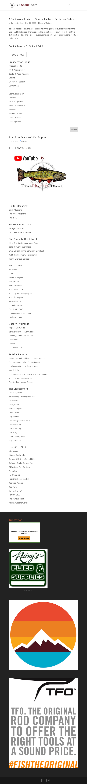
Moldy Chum (14, 404)
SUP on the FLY (15, 347)
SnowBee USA (15, 301)
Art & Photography (16, 70)
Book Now (18, 54)
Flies (10, 90)
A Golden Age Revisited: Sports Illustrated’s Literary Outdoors (43, 19)
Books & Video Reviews (19, 74)
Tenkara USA (14, 495)
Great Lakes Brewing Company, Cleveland (26, 251)
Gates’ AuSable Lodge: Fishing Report (24, 362)
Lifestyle (12, 97)
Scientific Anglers (16, 297)
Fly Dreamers (14, 475)
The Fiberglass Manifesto (19, 420)
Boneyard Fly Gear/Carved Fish (22, 332)
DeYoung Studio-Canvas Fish (21, 335)
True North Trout (14, 141)
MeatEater (13, 400)
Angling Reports (15, 66)
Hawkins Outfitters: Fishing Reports (23, 366)
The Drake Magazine (17, 214)
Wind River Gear (15, 317)
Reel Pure (13, 487)
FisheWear (13, 269)
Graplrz (12, 273)
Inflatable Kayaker (16, 277)
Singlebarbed (14, 416)
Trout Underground (17, 436)
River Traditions (15, 285)
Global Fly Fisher (15, 392)
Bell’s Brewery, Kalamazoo (20, 247)
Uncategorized (15, 121)
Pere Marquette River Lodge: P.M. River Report (28, 374)
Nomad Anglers (15, 408)
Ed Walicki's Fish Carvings (19, 467)
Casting (12, 78)
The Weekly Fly (15, 424)
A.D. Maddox (14, 451)
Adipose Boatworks (17, 328)
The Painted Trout (16, 499)
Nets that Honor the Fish (19, 479)
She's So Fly (14, 412)
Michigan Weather (16, 228)
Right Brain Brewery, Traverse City (23, 255)
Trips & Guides (15, 117)
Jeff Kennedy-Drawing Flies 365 (22, 396)
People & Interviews (17, 105)
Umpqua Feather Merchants (20, 313)
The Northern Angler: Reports (21, 382)
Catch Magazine (15, 210)
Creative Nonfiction (17, 82)
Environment (14, 86)
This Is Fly (13, 432)
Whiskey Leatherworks (18, 503)
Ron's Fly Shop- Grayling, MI (20, 293)
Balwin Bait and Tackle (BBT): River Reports (27, 358)
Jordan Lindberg (17, 23)
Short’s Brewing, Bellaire (19, 259)
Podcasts (12, 109)
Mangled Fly (14, 281)
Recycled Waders (16, 483)
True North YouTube (17, 309)
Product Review (15, 113)
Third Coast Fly (15, 428)
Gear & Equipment (16, 94)
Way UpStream (15, 440)
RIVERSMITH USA (16, 289)
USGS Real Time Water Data (20, 232)
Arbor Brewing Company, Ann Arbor (24, 243)
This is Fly (13, 218)
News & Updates (45, 23)
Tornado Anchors (16, 305)
